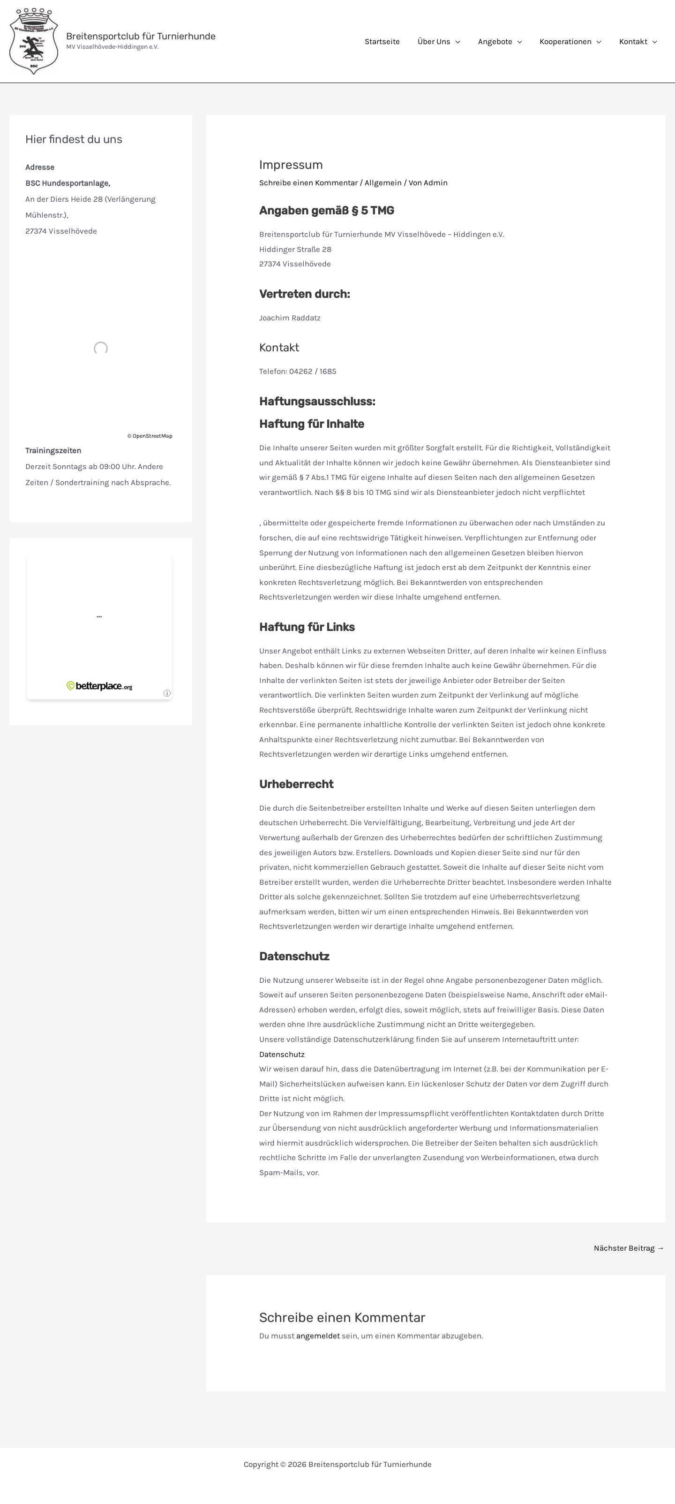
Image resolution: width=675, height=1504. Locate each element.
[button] (446, 41)
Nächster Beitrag (629, 1248)
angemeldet (318, 1335)
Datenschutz (282, 1054)
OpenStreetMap (152, 436)
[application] (462, 41)
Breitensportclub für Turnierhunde (141, 36)
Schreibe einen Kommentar (308, 182)
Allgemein (383, 182)
